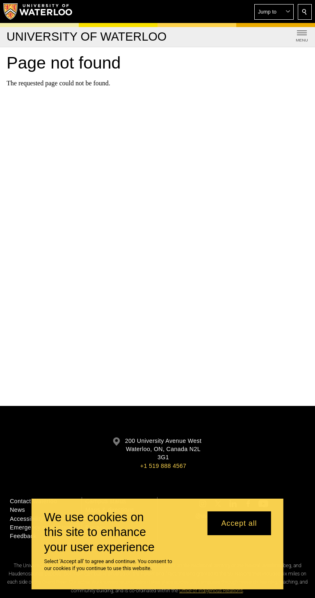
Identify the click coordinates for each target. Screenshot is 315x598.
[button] (274, 12)
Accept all (239, 528)
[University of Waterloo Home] (38, 11)
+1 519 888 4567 (163, 466)
